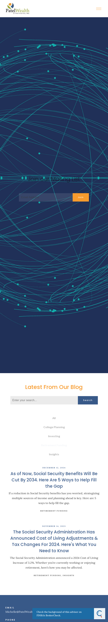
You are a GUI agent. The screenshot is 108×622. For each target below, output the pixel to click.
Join (81, 197)
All (54, 418)
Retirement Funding (54, 445)
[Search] (44, 400)
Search (88, 400)
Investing (54, 436)
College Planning (54, 427)
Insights (54, 454)
